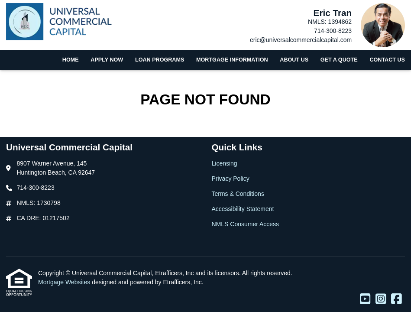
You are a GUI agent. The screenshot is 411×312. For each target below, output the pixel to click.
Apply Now (107, 60)
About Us (294, 60)
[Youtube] (365, 299)
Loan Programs (159, 60)
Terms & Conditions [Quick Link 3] (238, 193)
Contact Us (387, 60)
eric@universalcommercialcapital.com (301, 39)
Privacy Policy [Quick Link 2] (230, 178)
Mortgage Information (232, 60)
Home (70, 60)
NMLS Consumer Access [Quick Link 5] (245, 224)
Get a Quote (339, 60)
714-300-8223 (333, 30)
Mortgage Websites (65, 282)
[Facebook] (396, 299)
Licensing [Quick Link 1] (224, 163)
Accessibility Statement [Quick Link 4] (243, 208)
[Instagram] (380, 299)
